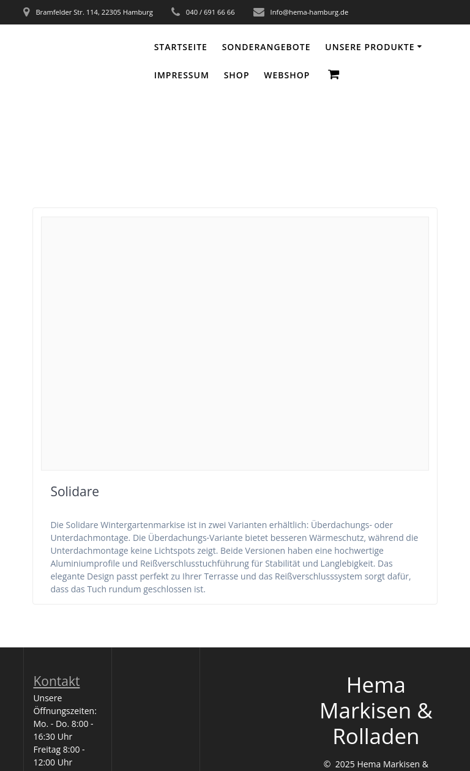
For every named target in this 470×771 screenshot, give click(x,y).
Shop (237, 75)
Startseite (180, 47)
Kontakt (56, 681)
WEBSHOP (287, 75)
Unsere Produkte (369, 47)
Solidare (74, 491)
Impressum (181, 75)
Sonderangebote (266, 47)
